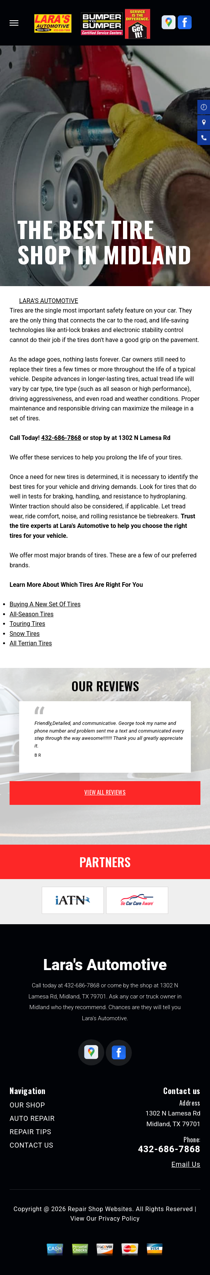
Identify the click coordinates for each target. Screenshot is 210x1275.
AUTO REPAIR (32, 1118)
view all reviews (104, 792)
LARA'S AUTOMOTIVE (48, 301)
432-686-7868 (61, 437)
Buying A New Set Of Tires (45, 604)
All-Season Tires (32, 614)
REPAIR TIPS (30, 1132)
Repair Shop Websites (100, 1209)
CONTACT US (31, 1145)
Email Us (185, 1164)
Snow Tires (25, 633)
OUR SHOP (27, 1105)
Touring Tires (27, 623)
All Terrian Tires (31, 643)
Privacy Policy (118, 1218)
